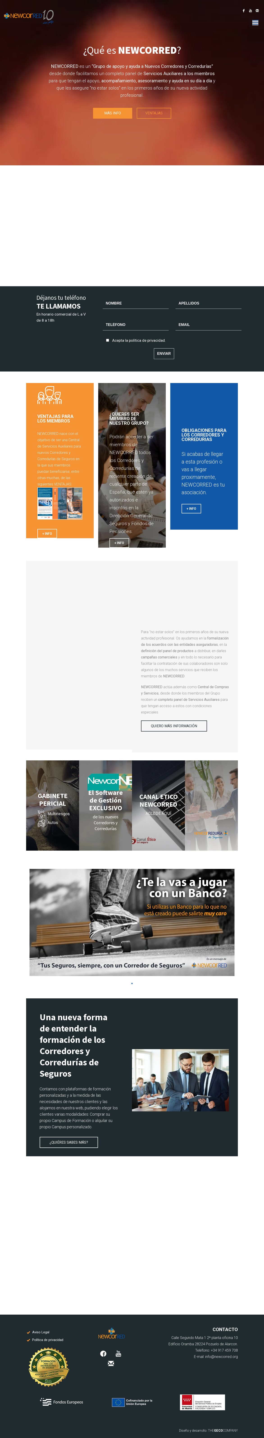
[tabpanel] (132, 922)
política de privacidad (147, 340)
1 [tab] (132, 983)
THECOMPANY (223, 1430)
